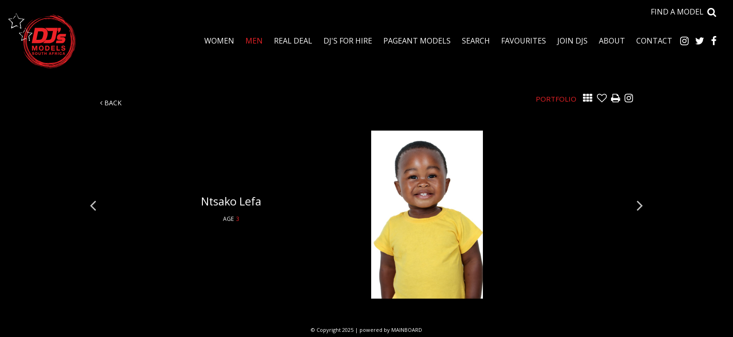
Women (219, 40)
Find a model (677, 12)
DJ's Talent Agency (42, 41)
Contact (654, 40)
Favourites (523, 40)
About (612, 40)
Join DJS (572, 40)
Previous (93, 205)
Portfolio (556, 98)
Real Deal (293, 40)
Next (640, 205)
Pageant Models (417, 40)
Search (476, 40)
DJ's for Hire (347, 40)
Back (111, 102)
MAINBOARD (406, 329)
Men (254, 40)
